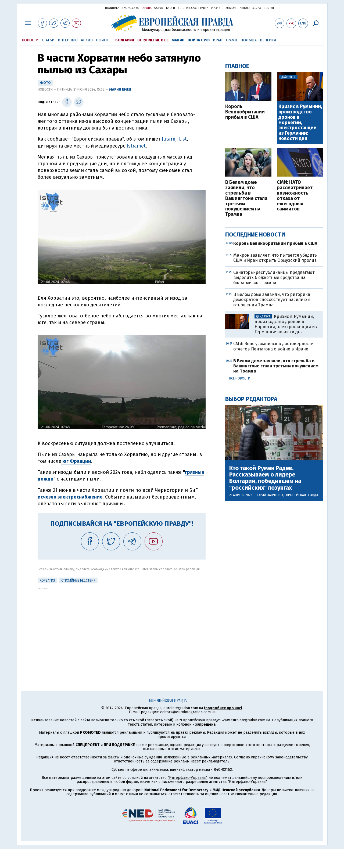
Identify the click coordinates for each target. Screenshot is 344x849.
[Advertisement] (122, 627)
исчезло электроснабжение (70, 497)
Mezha (256, 8)
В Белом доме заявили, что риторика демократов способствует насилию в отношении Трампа (272, 299)
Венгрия (268, 40)
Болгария (124, 40)
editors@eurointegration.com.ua (188, 712)
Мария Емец (120, 89)
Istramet (136, 146)
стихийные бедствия (78, 580)
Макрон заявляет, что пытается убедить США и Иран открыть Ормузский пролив (275, 258)
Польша (249, 40)
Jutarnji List (174, 139)
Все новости (239, 378)
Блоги (170, 8)
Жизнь (215, 8)
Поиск (102, 40)
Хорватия (47, 580)
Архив (87, 40)
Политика (112, 8)
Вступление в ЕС (153, 40)
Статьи (48, 40)
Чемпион (229, 8)
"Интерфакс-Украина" (187, 777)
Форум (158, 8)
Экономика (130, 8)
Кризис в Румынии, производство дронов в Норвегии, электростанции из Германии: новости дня (300, 122)
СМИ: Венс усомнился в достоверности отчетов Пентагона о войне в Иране (273, 346)
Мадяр (178, 40)
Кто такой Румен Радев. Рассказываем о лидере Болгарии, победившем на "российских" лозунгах (265, 478)
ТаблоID (244, 8)
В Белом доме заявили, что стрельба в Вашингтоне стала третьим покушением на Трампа (246, 198)
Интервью (68, 40)
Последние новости (255, 234)
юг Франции (76, 461)
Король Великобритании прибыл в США (245, 112)
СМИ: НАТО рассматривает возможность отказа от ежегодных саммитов (295, 196)
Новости (30, 40)
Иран (217, 40)
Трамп (231, 40)
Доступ (269, 8)
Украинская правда (85, 8)
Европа (146, 8)
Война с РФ (199, 40)
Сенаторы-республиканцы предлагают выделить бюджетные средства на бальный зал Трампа (273, 277)
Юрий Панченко (270, 495)
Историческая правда (193, 8)
